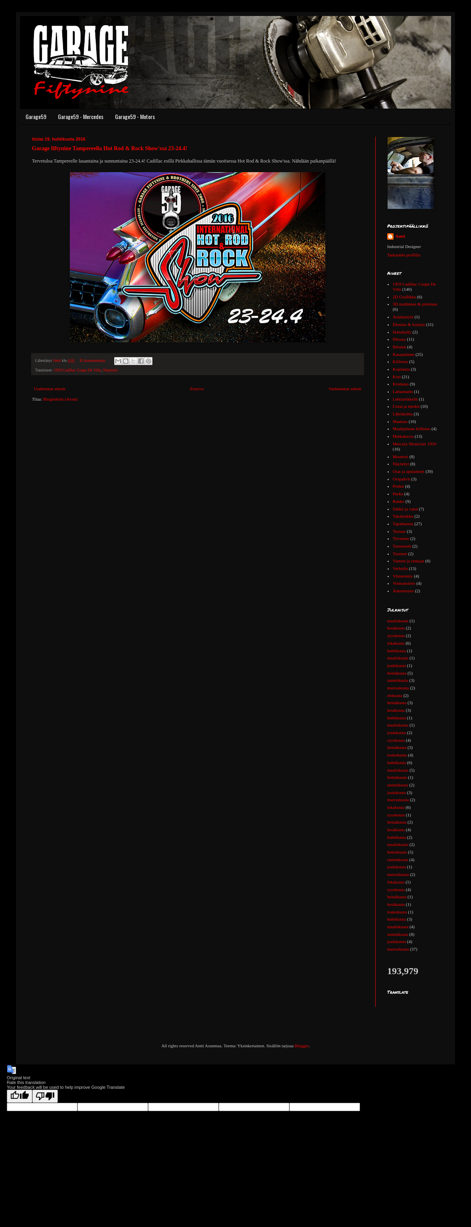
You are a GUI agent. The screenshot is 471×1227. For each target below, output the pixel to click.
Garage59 (36, 116)
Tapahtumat (403, 523)
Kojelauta (401, 369)
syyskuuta (396, 635)
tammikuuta (397, 680)
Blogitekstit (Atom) (60, 399)
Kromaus (401, 383)
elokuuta (394, 695)
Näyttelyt (110, 370)
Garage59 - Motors (135, 116)
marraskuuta (398, 687)
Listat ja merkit (406, 406)
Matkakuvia (403, 436)
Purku (398, 493)
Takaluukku (403, 516)
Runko (398, 501)
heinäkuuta (396, 673)
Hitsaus (399, 339)
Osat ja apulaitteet (408, 471)
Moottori (400, 456)
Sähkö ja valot (405, 508)
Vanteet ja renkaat (408, 560)
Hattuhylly (402, 332)
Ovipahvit (401, 479)
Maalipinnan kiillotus (411, 428)
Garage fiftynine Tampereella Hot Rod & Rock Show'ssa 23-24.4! (109, 148)
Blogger (302, 1045)
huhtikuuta (396, 650)
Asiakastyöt (403, 316)
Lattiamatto (403, 391)
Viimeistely (403, 576)
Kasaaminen (403, 354)
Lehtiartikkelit (405, 399)
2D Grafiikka (404, 296)
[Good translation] (19, 1096)
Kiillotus (400, 361)
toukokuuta (397, 754)
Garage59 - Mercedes (80, 116)
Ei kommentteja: (93, 360)
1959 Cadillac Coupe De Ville (77, 370)
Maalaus (400, 421)
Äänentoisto (403, 590)
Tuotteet (400, 553)
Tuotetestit (402, 546)
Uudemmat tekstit (49, 388)
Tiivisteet (401, 538)
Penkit (398, 486)
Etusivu (197, 388)
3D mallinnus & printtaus (415, 304)
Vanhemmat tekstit (345, 388)
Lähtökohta (403, 413)
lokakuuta (395, 643)
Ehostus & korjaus (409, 324)
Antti (400, 236)
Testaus (399, 531)
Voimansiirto (404, 583)
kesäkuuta (396, 627)
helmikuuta (397, 777)
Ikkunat (399, 346)
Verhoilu (400, 568)
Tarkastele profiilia (403, 254)
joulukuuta (396, 665)
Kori (397, 376)
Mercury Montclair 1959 (414, 443)
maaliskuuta (397, 620)
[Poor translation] (45, 1096)
